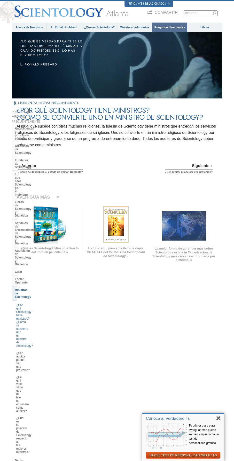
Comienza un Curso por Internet (186, 394)
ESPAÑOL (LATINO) (69, 389)
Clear (18, 189)
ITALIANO (63, 403)
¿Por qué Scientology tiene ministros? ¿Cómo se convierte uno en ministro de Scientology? (39, 215)
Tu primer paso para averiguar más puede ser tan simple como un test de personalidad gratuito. (204, 434)
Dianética (172, 375)
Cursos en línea (118, 399)
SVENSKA (63, 384)
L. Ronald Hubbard (64, 27)
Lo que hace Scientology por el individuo (36, 150)
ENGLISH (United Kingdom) (30, 379)
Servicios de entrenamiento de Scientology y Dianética (36, 169)
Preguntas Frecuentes (169, 27)
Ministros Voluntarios (134, 27)
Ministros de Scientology (32, 203)
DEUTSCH (20, 418)
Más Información (119, 404)
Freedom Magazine (178, 412)
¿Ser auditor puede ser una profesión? (34, 227)
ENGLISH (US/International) (30, 374)
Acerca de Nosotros (29, 27)
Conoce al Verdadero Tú (168, 418)
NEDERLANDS (23, 413)
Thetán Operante (26, 196)
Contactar (115, 408)
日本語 (18, 399)
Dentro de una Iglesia (29, 262)
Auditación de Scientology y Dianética (34, 179)
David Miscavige (176, 389)
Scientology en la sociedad (33, 328)
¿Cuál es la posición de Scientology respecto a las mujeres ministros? (38, 250)
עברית (18, 394)
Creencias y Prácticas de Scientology (131, 375)
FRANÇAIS (21, 389)
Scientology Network (179, 380)
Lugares (114, 413)
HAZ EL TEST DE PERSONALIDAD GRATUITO (183, 455)
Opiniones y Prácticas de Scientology (32, 271)
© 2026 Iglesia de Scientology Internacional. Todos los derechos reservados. (57, 455)
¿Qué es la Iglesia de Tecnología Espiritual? (37, 311)
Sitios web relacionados (149, 3)
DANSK (18, 384)
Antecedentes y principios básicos (33, 125)
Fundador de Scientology (32, 142)
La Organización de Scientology (37, 287)
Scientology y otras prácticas (35, 280)
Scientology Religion (179, 385)
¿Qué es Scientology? (99, 27)
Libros (204, 27)
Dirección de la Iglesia (30, 295)
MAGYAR (62, 374)
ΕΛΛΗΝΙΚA (63, 398)
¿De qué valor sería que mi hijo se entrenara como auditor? (38, 238)
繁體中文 (19, 408)
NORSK (61, 379)
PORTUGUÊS (65, 407)
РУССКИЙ (20, 404)
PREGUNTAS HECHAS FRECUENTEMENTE (49, 102)
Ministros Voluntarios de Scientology (188, 399)
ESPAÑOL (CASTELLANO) (73, 393)
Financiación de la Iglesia (32, 320)
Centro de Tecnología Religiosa (36, 302)
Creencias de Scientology (32, 134)
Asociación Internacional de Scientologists (183, 406)
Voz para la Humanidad (123, 380)
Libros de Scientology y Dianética (38, 160)
